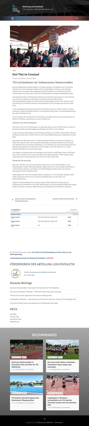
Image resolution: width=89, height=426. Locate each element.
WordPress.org (14, 322)
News (14, 70)
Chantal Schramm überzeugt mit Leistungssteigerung (25, 200)
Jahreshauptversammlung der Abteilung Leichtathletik (27, 258)
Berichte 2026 (16, 357)
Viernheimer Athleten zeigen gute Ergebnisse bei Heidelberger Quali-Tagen (34, 303)
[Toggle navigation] (12, 18)
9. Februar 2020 (17, 78)
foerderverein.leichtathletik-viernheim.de (43, 272)
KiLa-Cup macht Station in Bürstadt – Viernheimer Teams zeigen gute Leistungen (36, 292)
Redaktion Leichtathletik (26, 369)
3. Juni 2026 (15, 369)
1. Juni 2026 (51, 369)
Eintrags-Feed (14, 317)
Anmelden (13, 314)
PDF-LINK (31, 275)
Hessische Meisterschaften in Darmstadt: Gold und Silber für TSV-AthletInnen (34, 288)
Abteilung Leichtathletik (32, 6)
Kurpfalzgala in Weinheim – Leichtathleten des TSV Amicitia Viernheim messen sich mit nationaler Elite (43, 299)
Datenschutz (59, 422)
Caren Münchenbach (29, 78)
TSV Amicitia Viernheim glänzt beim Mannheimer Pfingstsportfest (31, 295)
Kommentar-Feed (15, 319)
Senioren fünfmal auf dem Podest (63, 199)
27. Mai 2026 (15, 403)
